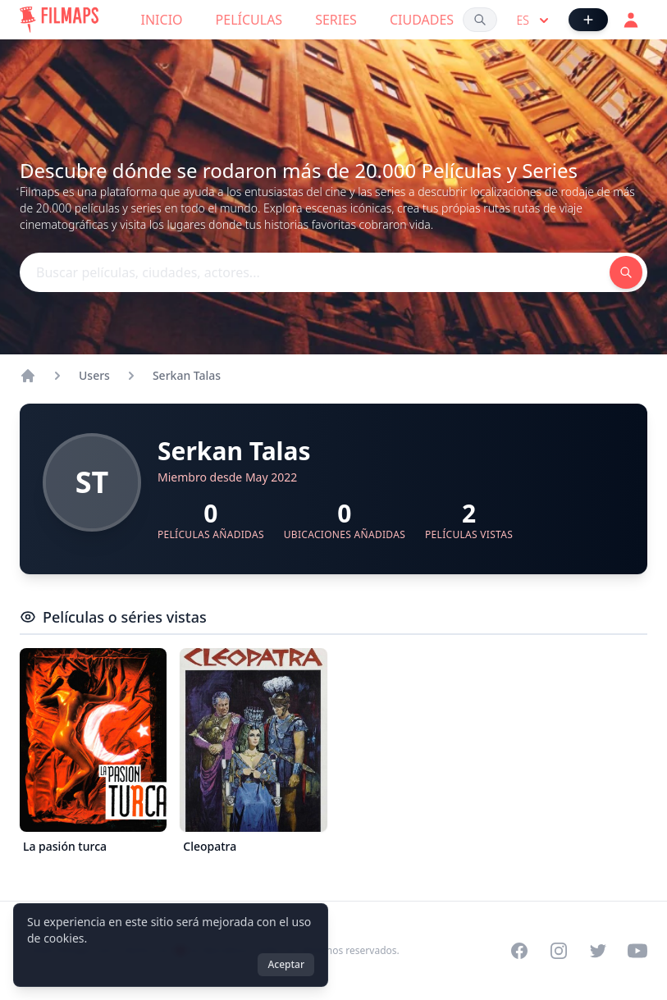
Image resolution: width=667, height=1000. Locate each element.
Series (336, 20)
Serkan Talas (187, 375)
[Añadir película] (588, 19)
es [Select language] (534, 20)
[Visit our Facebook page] (519, 951)
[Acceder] (631, 20)
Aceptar (285, 964)
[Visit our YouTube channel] (637, 951)
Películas (249, 20)
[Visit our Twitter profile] (598, 951)
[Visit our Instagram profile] (559, 951)
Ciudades (422, 20)
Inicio (162, 20)
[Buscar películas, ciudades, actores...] (480, 19)
